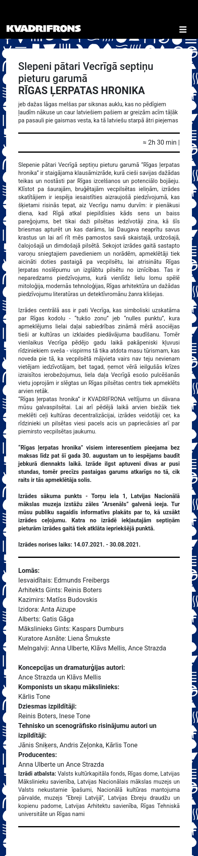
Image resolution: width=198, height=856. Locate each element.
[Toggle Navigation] (183, 19)
